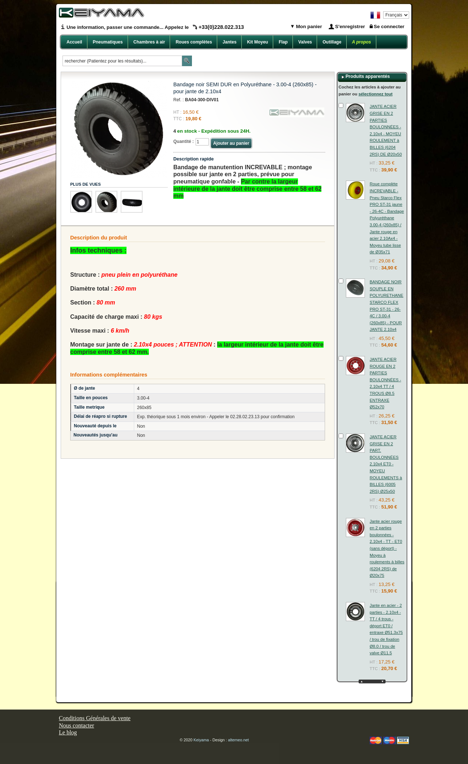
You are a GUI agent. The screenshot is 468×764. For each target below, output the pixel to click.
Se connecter (389, 26)
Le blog (68, 732)
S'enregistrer (350, 26)
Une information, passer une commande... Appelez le (155, 27)
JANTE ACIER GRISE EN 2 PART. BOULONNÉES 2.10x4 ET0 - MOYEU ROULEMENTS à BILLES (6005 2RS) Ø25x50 (386, 464)
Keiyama (201, 740)
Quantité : (183, 141)
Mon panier (308, 26)
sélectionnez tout (375, 94)
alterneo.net (238, 740)
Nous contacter (76, 725)
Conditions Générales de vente (95, 718)
